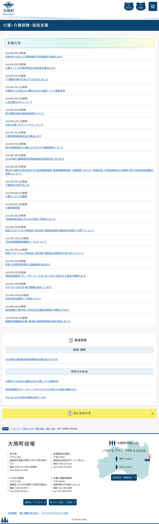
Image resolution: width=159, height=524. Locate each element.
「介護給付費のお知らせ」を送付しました (26, 79)
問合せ (129, 8)
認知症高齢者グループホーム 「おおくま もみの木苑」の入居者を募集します (45, 276)
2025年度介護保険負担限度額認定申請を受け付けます (34, 159)
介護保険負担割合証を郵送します (23, 136)
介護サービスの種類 (16, 196)
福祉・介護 (50, 429)
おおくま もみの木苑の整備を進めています (28, 287)
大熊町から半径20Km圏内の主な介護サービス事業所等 (35, 90)
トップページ (15, 429)
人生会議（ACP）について (18, 102)
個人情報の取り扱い (29, 513)
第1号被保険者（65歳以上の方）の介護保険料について (34, 147)
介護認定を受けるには (17, 185)
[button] (79, 413)
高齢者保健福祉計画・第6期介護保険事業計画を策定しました (38, 321)
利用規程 (12, 513)
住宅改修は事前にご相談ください (23, 298)
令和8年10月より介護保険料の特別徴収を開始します (33, 56)
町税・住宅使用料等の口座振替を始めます (27, 264)
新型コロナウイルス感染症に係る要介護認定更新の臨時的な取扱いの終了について (49, 230)
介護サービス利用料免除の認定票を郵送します (30, 68)
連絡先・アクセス (33, 502)
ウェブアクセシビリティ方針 (55, 513)
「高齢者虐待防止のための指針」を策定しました (30, 219)
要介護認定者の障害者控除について (24, 113)
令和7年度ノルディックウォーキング (24, 125)
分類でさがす (27, 429)
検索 (141, 8)
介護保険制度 (12, 207)
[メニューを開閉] (153, 6)
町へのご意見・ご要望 (61, 502)
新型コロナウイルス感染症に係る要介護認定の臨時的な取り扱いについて (44, 253)
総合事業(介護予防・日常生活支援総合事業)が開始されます (37, 310)
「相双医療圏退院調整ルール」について (26, 242)
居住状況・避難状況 (122, 477)
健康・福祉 (40, 429)
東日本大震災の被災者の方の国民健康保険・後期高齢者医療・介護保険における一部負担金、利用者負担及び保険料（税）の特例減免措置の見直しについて (79, 172)
